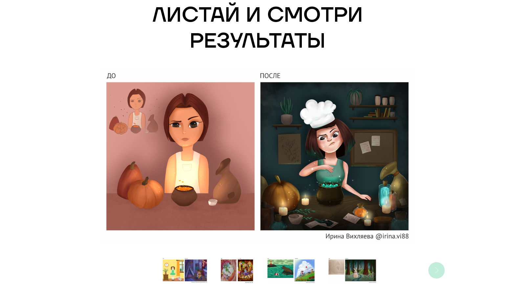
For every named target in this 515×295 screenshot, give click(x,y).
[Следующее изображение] (436, 270)
